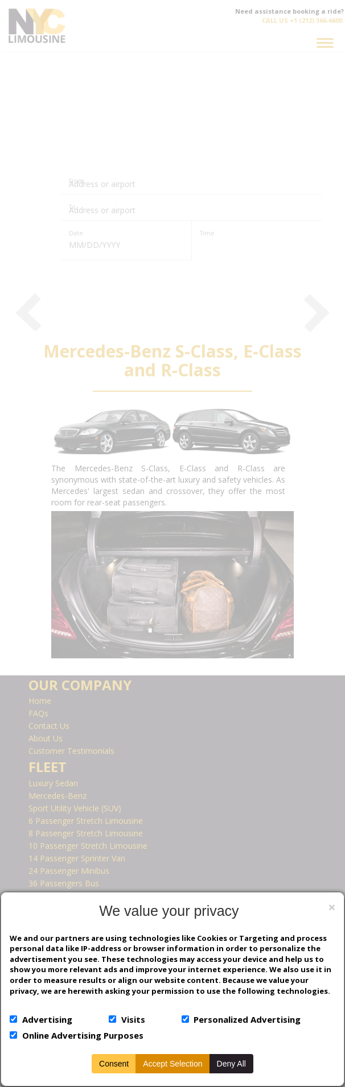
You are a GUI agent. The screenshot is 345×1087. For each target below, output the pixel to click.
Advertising (47, 1019)
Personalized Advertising (247, 1019)
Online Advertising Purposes (82, 1035)
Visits (133, 1019)
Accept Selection (172, 1063)
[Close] (331, 907)
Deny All (231, 1063)
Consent (114, 1063)
